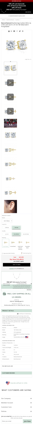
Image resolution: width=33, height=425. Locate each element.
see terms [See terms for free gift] (28, 12)
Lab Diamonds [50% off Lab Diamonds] (16, 4)
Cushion (17, 19)
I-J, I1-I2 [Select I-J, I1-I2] (6, 234)
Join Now (27, 421)
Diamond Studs (10, 19)
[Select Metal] (7, 221)
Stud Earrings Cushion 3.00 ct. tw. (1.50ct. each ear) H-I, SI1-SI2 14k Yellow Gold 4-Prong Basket (16, 24)
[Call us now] (28, 16)
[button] (9, 31)
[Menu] (2, 16)
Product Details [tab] (8, 311)
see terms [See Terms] (29, 289)
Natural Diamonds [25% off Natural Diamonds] (16, 6)
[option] (10, 68)
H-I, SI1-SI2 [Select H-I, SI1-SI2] (16, 234)
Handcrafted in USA (16, 383)
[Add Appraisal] (2, 253)
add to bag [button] (16, 265)
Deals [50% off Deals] (16, 8)
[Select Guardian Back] (28, 242)
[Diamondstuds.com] (16, 16)
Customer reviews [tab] (8, 373)
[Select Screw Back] (13, 242)
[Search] (5, 16)
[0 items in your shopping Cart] (31, 16)
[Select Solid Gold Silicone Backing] (20, 242)
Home (3, 19)
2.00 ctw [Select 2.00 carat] (7, 227)
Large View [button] (28, 59)
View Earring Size (26, 253)
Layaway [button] (11, 268)
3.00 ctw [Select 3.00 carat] (16, 227)
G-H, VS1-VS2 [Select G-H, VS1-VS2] (26, 234)
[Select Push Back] (6, 242)
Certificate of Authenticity (24, 313)
